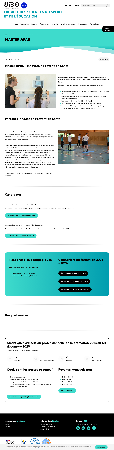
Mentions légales (46, 424)
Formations (11, 35)
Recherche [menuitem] (54, 24)
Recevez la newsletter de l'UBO (86, 424)
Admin (7, 424)
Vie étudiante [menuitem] (94, 24)
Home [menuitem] (16, 24)
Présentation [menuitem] (24, 24)
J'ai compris (101, 447)
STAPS (16, 35)
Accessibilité (45, 429)
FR (66, 5)
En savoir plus (41, 447)
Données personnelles (48, 427)
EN (70, 5)
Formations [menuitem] (44, 24)
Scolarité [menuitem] (34, 24)
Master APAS (28, 35)
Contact (7, 427)
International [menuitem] (82, 24)
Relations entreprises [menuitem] (68, 24)
